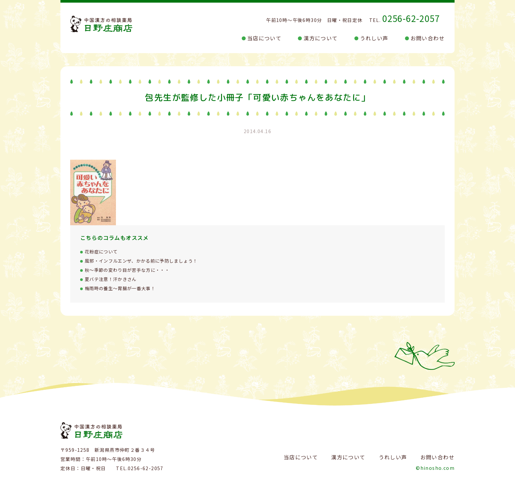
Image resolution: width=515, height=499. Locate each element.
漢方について (320, 38)
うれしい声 (374, 38)
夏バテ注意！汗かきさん (112, 279)
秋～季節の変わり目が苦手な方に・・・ (130, 270)
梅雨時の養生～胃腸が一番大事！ (123, 288)
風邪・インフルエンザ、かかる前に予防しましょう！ (145, 260)
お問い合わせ (428, 38)
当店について (264, 38)
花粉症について (102, 251)
